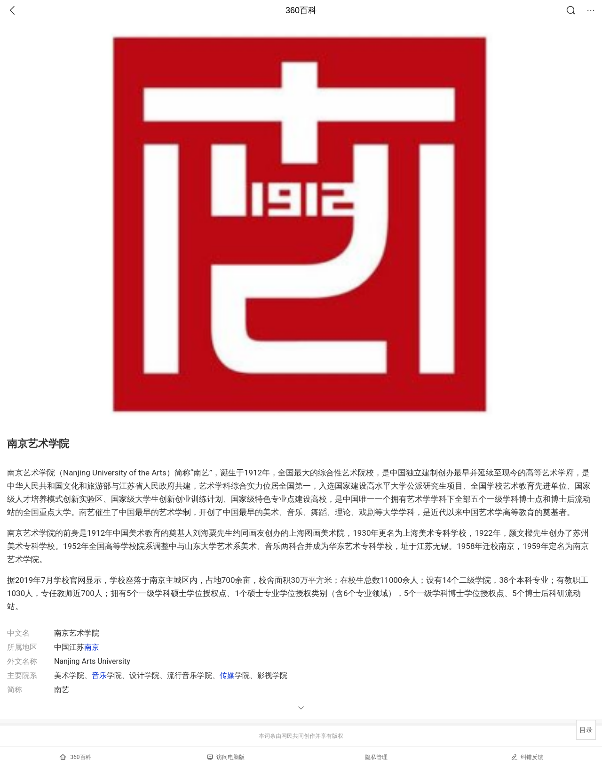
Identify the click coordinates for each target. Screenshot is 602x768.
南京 (91, 647)
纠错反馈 (527, 756)
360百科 (301, 10)
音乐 (99, 675)
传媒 (227, 675)
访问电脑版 (226, 757)
